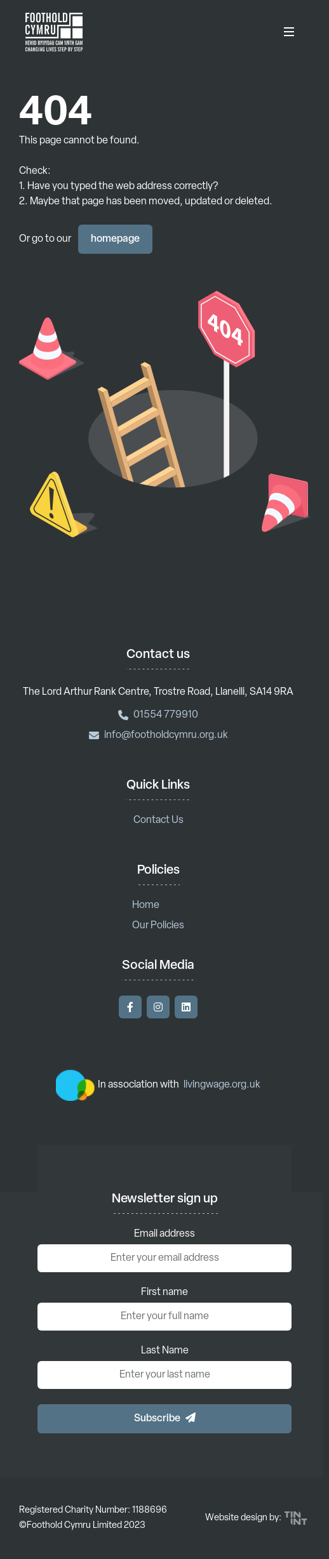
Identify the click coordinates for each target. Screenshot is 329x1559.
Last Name (165, 1351)
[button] (164, 1418)
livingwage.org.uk (222, 1085)
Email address (164, 1234)
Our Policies (158, 926)
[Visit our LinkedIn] (186, 1007)
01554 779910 (158, 715)
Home (145, 905)
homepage (115, 239)
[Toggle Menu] (289, 31)
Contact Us (158, 820)
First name (164, 1292)
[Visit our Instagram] (158, 1007)
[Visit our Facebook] (130, 1007)
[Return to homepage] (54, 32)
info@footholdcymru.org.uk (158, 735)
